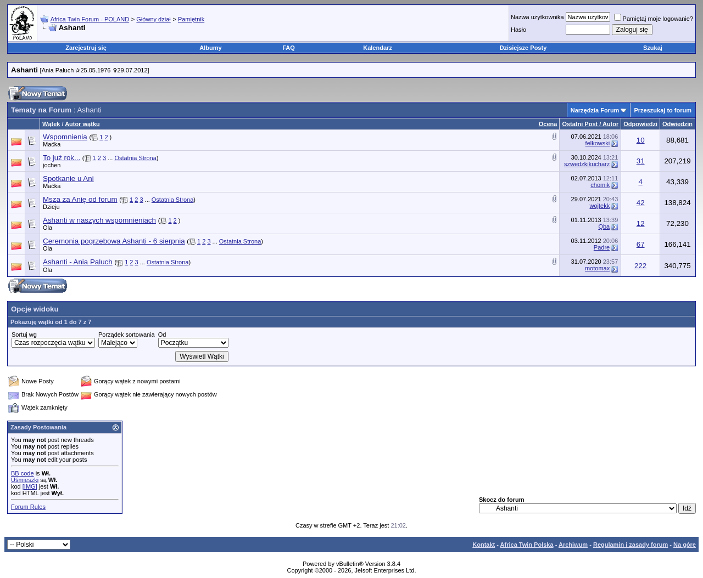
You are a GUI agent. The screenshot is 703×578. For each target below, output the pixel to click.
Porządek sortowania (126, 334)
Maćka (51, 144)
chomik (600, 185)
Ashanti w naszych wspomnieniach (99, 220)
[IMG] (30, 486)
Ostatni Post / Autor (590, 124)
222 (640, 266)
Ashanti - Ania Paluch (78, 262)
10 (641, 140)
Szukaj (652, 47)
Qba (604, 226)
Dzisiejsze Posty (523, 47)
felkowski (597, 143)
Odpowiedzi (640, 124)
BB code (22, 473)
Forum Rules (28, 506)
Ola (47, 227)
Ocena (548, 124)
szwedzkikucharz (587, 164)
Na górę (684, 544)
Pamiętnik (191, 19)
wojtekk (600, 205)
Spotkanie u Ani (68, 178)
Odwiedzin (677, 124)
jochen (51, 165)
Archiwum (573, 544)
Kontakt (483, 544)
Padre (602, 247)
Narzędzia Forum (595, 110)
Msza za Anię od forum (80, 199)
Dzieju (51, 206)
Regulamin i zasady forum (630, 544)
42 (641, 203)
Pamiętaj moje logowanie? (653, 18)
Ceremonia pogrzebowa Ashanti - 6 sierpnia (114, 241)
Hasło (518, 29)
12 (641, 223)
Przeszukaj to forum (662, 110)
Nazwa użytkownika (537, 17)
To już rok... (61, 158)
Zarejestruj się (86, 47)
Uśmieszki (24, 480)
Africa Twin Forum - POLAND (90, 19)
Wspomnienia (65, 137)
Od (162, 334)
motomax (597, 268)
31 (641, 161)
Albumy (210, 47)
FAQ (288, 47)
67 (641, 244)
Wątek (51, 124)
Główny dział (153, 19)
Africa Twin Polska (527, 544)
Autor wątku (82, 124)
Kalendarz (377, 47)
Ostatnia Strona (135, 158)
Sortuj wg (24, 334)
